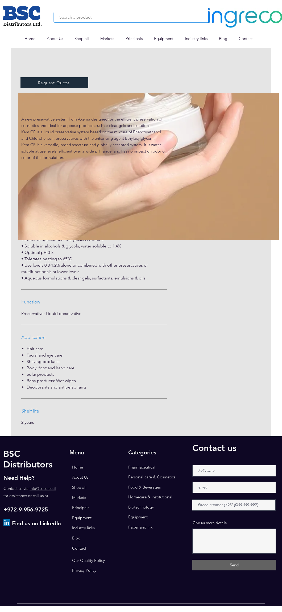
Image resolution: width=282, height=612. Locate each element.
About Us (80, 477)
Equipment (82, 517)
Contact (79, 548)
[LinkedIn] (6, 522)
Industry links (83, 527)
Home (77, 467)
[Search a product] (131, 17)
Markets (79, 497)
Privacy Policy (84, 570)
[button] (109, 38)
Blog (76, 538)
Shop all (79, 487)
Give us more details (210, 523)
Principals (80, 507)
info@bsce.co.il (43, 488)
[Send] (234, 565)
